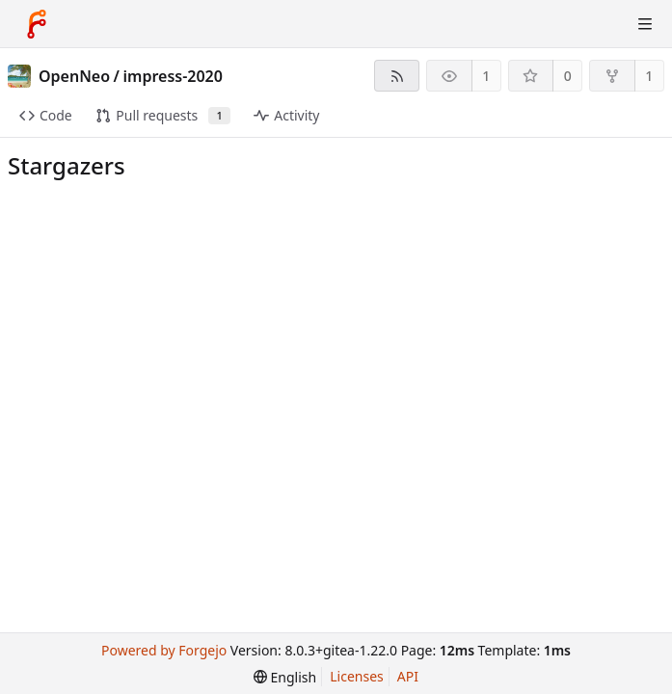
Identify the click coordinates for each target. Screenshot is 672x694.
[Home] (37, 24)
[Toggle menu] (645, 24)
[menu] (285, 677)
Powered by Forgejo (164, 650)
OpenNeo (74, 76)
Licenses (357, 676)
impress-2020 (173, 76)
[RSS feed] (396, 76)
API (407, 676)
